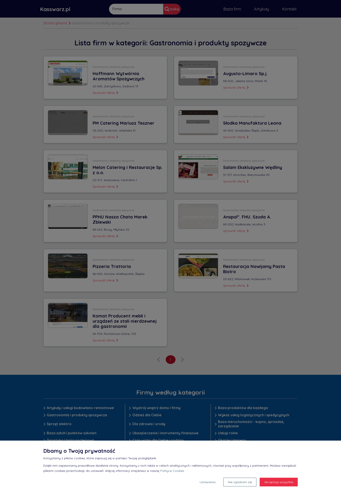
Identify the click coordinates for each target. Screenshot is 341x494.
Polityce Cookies (172, 471)
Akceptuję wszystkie (278, 482)
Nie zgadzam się (240, 482)
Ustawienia (208, 482)
